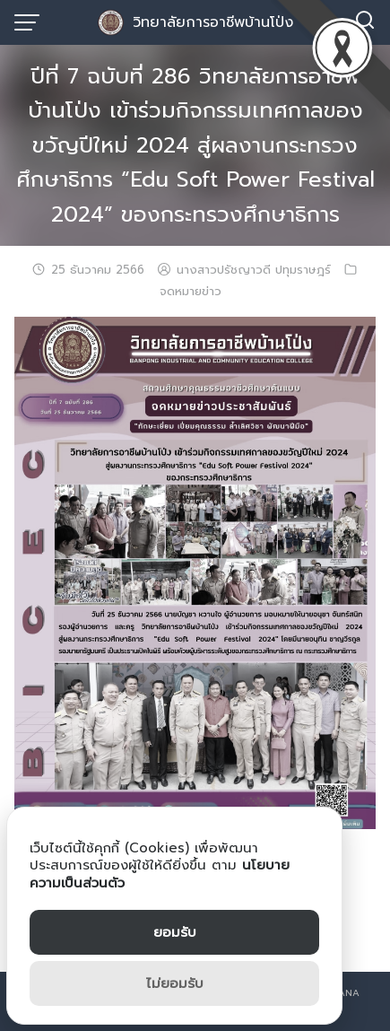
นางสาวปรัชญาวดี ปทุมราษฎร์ (254, 270)
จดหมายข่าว (190, 292)
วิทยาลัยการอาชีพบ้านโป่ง (213, 22)
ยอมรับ (174, 932)
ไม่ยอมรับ (175, 983)
